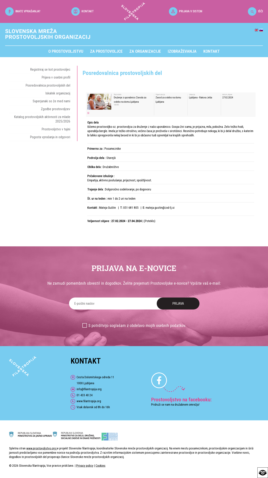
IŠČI (255, 11)
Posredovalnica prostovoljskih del (47, 85)
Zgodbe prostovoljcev (55, 109)
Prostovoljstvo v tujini (56, 129)
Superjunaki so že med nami (51, 101)
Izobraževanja (182, 51)
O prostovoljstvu (65, 51)
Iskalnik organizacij (57, 93)
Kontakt (211, 51)
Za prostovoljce (106, 51)
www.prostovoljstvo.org (41, 448)
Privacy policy (84, 465)
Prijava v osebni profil (56, 77)
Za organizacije (145, 51)
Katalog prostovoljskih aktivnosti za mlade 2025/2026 (42, 119)
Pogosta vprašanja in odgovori (50, 137)
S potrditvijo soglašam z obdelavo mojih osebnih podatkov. (137, 325)
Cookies (100, 465)
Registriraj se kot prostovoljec (50, 69)
